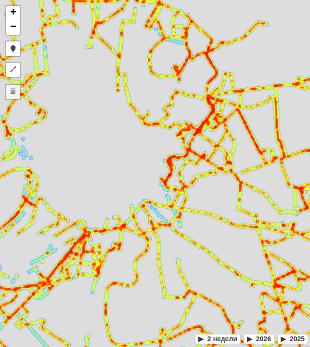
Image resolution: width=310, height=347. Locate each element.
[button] (13, 13)
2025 (293, 339)
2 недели (217, 339)
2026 (259, 339)
